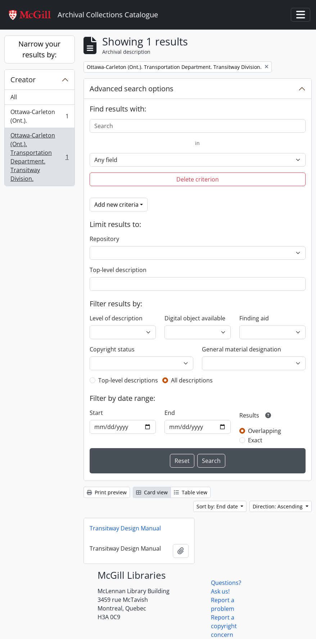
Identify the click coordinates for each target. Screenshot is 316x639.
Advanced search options (131, 88)
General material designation (241, 349)
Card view (152, 492)
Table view (190, 492)
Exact (255, 440)
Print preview (107, 492)
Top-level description (118, 270)
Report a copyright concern (224, 626)
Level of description (116, 318)
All (13, 97)
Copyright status (112, 349)
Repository (104, 239)
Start (96, 413)
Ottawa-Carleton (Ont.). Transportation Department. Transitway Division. (39, 157)
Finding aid (254, 318)
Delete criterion (197, 179)
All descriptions (192, 380)
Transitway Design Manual (125, 528)
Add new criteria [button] (116, 205)
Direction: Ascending (278, 506)
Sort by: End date (218, 506)
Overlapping (264, 431)
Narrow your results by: (39, 49)
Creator (23, 79)
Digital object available (194, 318)
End (169, 413)
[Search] (198, 126)
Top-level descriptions (128, 380)
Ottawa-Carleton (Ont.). (39, 116)
